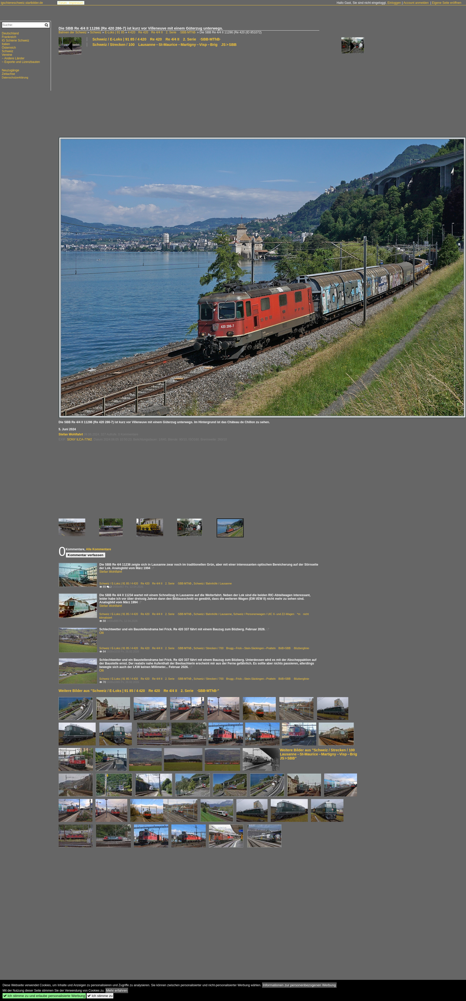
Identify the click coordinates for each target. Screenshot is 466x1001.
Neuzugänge (10, 70)
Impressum (76, 2)
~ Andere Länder (13, 58)
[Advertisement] (190, 91)
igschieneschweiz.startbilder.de (22, 3)
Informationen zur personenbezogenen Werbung (299, 985)
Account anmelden (416, 3)
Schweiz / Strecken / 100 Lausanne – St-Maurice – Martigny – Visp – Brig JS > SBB (164, 45)
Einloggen (394, 3)
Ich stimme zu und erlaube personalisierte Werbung (44, 996)
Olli (101, 633)
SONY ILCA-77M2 (79, 439)
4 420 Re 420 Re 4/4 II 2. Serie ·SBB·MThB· (162, 32)
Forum (63, 2)
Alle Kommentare (98, 549)
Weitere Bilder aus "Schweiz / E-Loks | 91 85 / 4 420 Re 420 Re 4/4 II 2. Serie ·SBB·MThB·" (139, 691)
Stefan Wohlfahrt (71, 434)
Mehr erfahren (117, 990)
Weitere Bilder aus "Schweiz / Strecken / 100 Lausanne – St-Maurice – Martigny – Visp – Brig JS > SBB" (320, 754)
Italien (6, 44)
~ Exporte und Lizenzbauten (21, 62)
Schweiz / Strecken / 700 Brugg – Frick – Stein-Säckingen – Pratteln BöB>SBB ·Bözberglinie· (252, 648)
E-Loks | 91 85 (114, 32)
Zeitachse (8, 74)
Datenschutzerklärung (15, 77)
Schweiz (95, 32)
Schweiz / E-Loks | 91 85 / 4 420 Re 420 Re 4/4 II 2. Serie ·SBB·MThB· (156, 39)
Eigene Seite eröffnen (446, 3)
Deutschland (10, 33)
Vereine (7, 55)
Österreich (9, 47)
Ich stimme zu (100, 996)
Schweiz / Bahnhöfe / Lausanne (213, 583)
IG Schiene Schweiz (15, 40)
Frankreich (9, 37)
